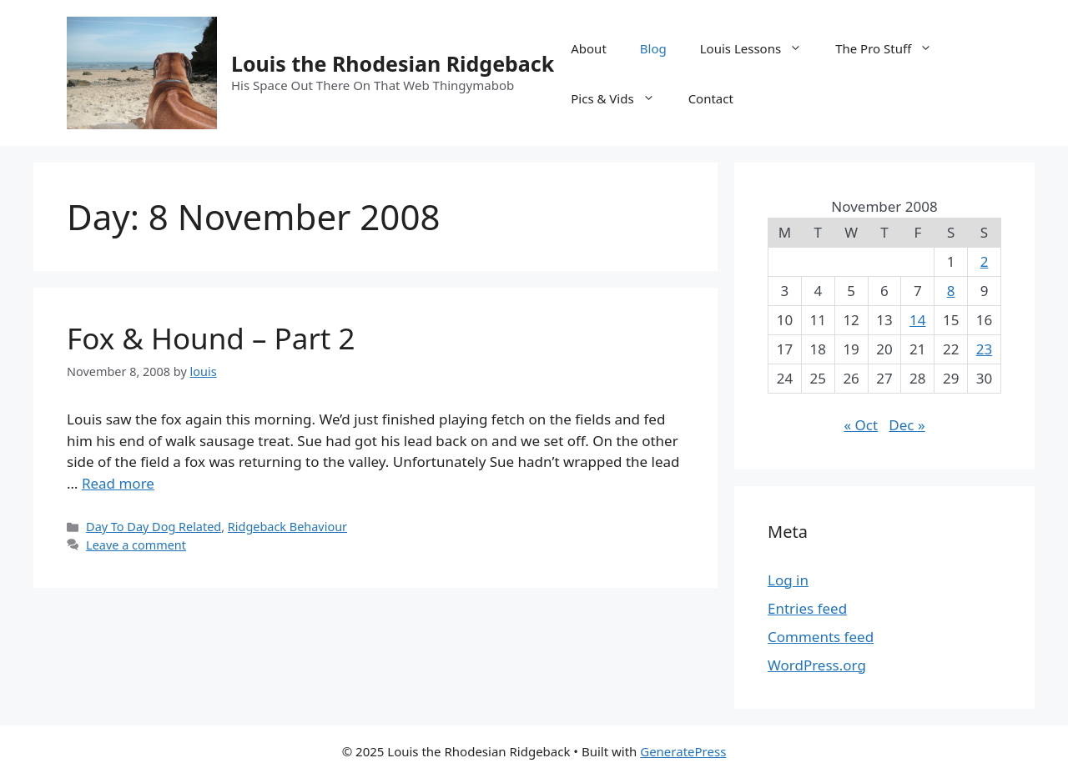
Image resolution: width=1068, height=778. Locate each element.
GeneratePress (683, 751)
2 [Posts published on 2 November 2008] (984, 261)
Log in (788, 580)
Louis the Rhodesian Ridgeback (392, 63)
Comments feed (821, 636)
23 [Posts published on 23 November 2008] (984, 349)
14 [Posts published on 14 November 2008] (917, 319)
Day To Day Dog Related (153, 527)
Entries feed (807, 608)
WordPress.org (817, 665)
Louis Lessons (759, 48)
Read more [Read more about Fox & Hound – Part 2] (118, 483)
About (589, 48)
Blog (653, 48)
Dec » (906, 424)
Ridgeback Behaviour (287, 527)
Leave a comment (136, 545)
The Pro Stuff (892, 48)
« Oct (861, 424)
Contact (710, 98)
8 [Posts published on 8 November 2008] (951, 290)
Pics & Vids (621, 98)
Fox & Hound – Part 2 (211, 338)
